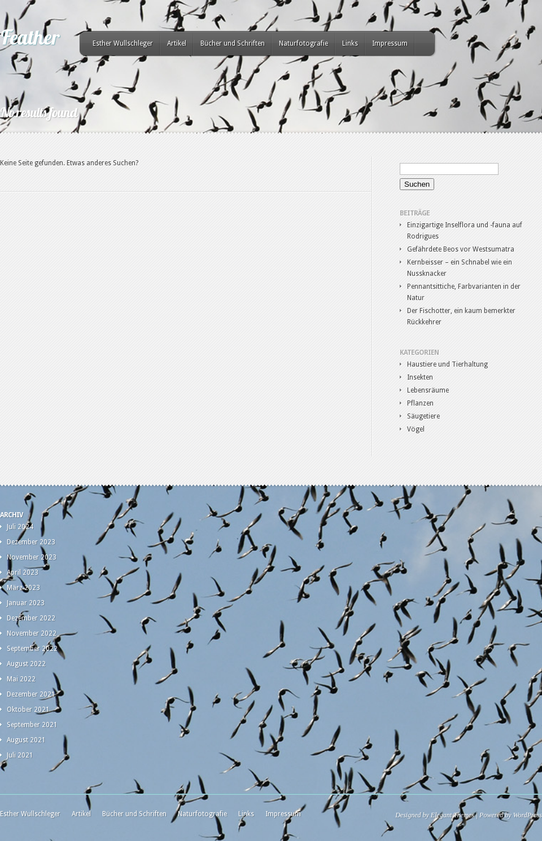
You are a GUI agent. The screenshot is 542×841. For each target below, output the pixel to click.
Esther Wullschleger (123, 43)
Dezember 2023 (31, 542)
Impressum (390, 43)
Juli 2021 (20, 755)
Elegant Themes (452, 815)
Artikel (176, 43)
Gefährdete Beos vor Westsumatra (460, 249)
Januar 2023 (26, 603)
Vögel (416, 429)
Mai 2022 (21, 679)
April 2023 (22, 572)
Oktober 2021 (28, 710)
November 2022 (31, 633)
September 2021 (32, 725)
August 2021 (26, 740)
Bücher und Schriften (232, 43)
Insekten (420, 377)
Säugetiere (423, 416)
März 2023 (23, 588)
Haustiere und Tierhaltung (447, 364)
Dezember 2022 (31, 618)
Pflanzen (420, 403)
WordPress (527, 815)
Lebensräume (428, 390)
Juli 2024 (20, 527)
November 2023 (31, 557)
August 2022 (26, 664)
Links (350, 43)
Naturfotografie (303, 43)
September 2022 (32, 649)
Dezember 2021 (31, 694)
